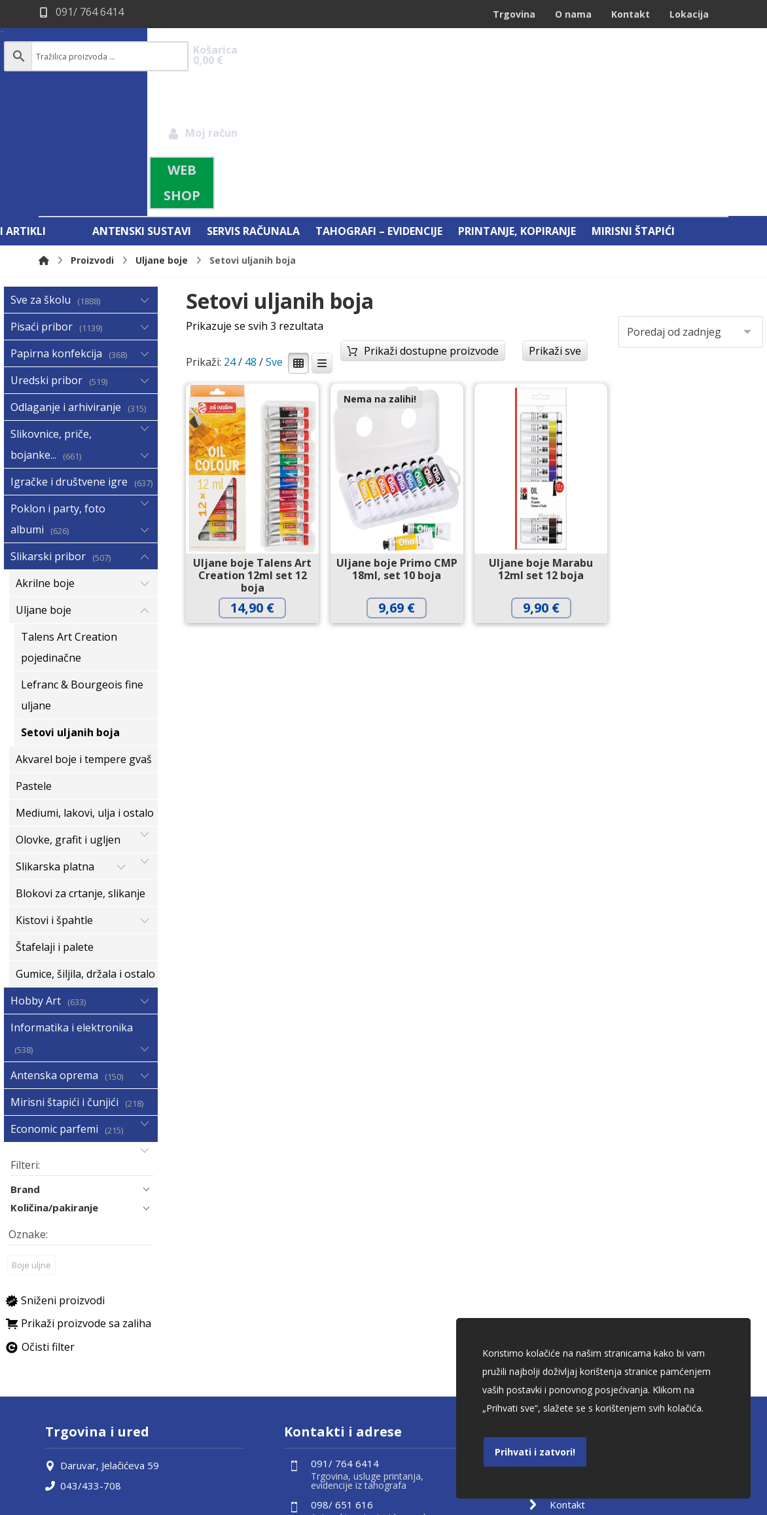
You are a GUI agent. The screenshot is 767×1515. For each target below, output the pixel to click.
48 (251, 225)
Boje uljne (31, 1129)
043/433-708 (83, 1348)
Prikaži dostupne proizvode (431, 213)
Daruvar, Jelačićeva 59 (102, 1329)
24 (230, 225)
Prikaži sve (555, 213)
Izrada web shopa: (649, 1504)
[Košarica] (697, 55)
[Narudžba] (690, 194)
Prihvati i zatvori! (535, 1452)
